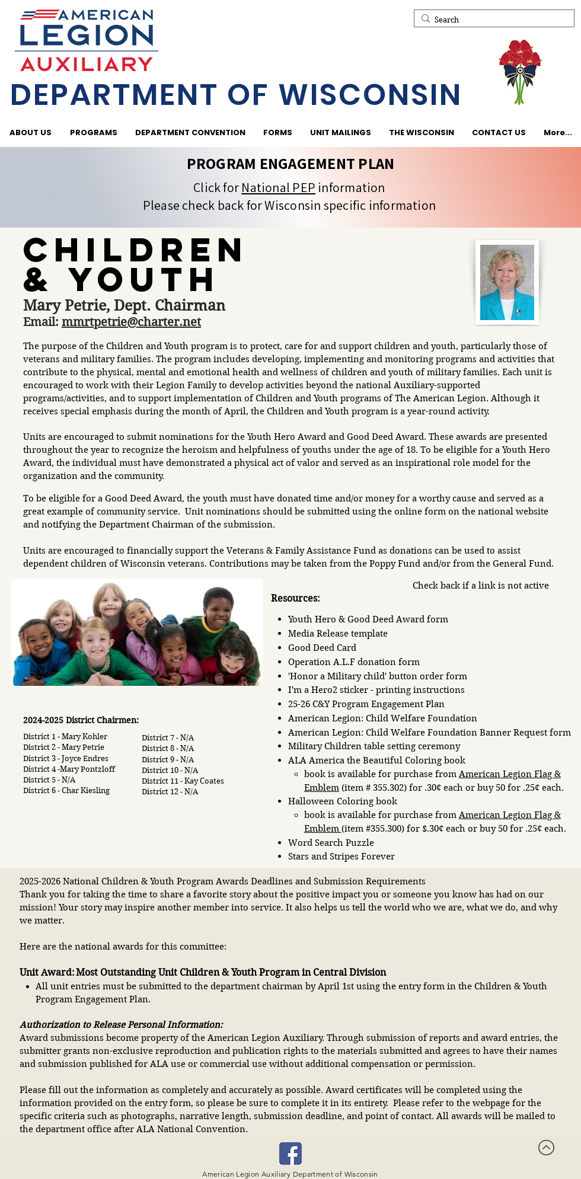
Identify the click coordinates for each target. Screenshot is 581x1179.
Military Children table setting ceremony (374, 746)
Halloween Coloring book (342, 801)
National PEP (278, 187)
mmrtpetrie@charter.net (131, 322)
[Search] (492, 20)
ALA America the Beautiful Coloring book (376, 760)
